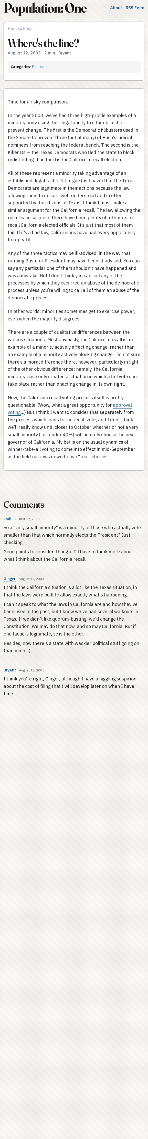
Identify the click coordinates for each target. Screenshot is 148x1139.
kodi (7, 518)
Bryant (10, 670)
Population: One (45, 8)
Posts (28, 28)
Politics (38, 66)
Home (13, 28)
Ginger (10, 578)
